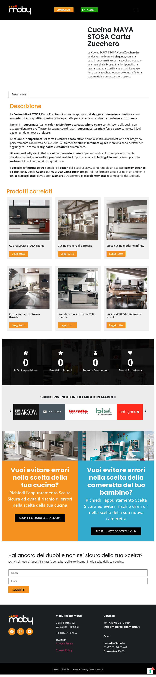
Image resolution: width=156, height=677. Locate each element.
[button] (136, 10)
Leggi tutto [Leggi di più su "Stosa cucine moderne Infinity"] (116, 253)
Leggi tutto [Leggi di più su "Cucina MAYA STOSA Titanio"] (19, 253)
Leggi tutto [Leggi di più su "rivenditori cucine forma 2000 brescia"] (67, 325)
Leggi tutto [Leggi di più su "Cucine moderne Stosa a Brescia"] (19, 325)
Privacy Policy (64, 646)
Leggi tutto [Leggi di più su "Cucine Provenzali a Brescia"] (67, 253)
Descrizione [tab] (19, 94)
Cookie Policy (64, 653)
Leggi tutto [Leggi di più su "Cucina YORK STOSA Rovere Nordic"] (116, 325)
